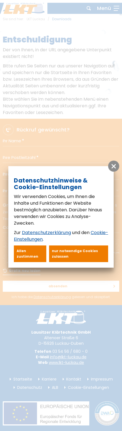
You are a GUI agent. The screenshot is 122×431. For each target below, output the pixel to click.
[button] (113, 166)
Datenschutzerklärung (46, 232)
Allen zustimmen (27, 254)
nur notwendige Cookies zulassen (75, 254)
